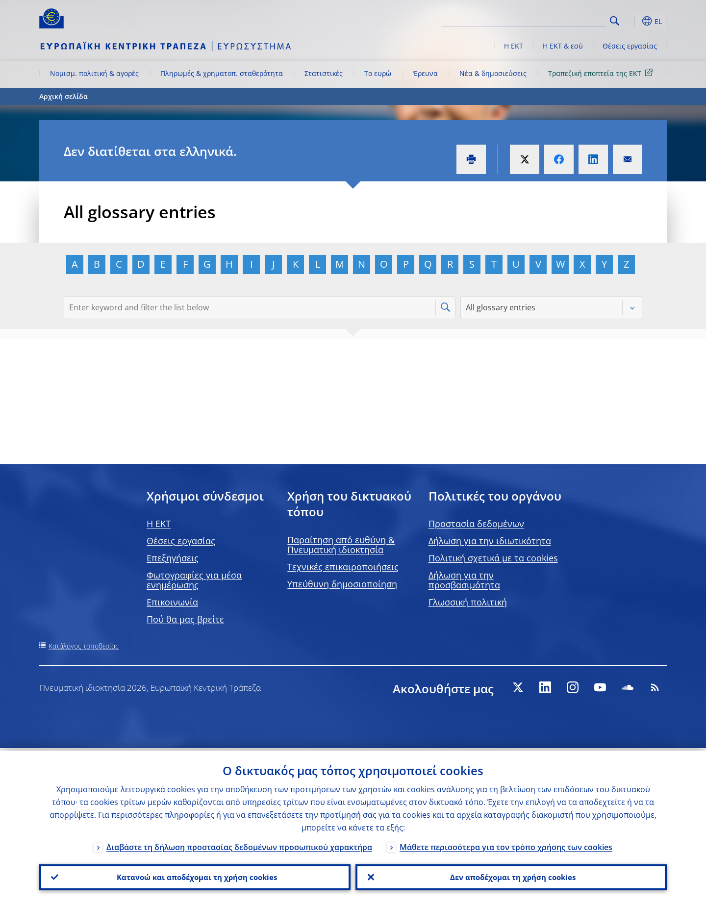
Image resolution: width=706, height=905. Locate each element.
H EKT (159, 523)
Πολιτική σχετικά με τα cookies (493, 558)
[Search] (557, 19)
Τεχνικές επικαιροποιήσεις (343, 567)
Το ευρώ (377, 73)
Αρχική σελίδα (63, 96)
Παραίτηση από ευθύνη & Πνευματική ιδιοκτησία (341, 544)
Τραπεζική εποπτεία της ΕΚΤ (602, 73)
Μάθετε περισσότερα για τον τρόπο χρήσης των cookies (506, 844)
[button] (632, 21)
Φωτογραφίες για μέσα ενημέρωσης (194, 580)
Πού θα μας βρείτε (185, 619)
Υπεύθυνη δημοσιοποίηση (342, 584)
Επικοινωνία (172, 602)
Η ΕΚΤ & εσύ (563, 45)
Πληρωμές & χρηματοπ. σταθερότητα (221, 73)
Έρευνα (425, 73)
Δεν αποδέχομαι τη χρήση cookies (511, 876)
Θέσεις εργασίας (630, 45)
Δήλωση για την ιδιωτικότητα (490, 541)
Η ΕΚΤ (513, 45)
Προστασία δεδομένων (476, 523)
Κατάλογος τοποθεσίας (84, 646)
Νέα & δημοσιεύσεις (493, 73)
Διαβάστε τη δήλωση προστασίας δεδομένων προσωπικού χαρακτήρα (239, 844)
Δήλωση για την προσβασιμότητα (464, 580)
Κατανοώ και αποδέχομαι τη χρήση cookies (195, 876)
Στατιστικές (323, 73)
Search (614, 20)
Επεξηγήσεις (173, 558)
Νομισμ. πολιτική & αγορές (94, 73)
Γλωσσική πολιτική (468, 602)
